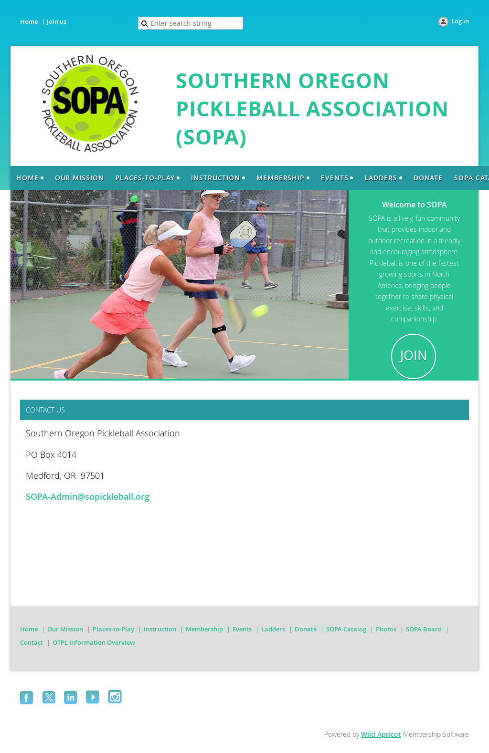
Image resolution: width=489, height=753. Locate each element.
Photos (386, 629)
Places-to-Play (113, 629)
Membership (204, 629)
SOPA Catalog (346, 629)
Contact (31, 642)
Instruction (160, 629)
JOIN (413, 355)
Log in (460, 21)
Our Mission (65, 629)
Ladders (273, 629)
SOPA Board (424, 629)
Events (242, 629)
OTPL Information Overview (94, 642)
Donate (306, 629)
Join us (56, 21)
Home (29, 21)
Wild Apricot (381, 734)
